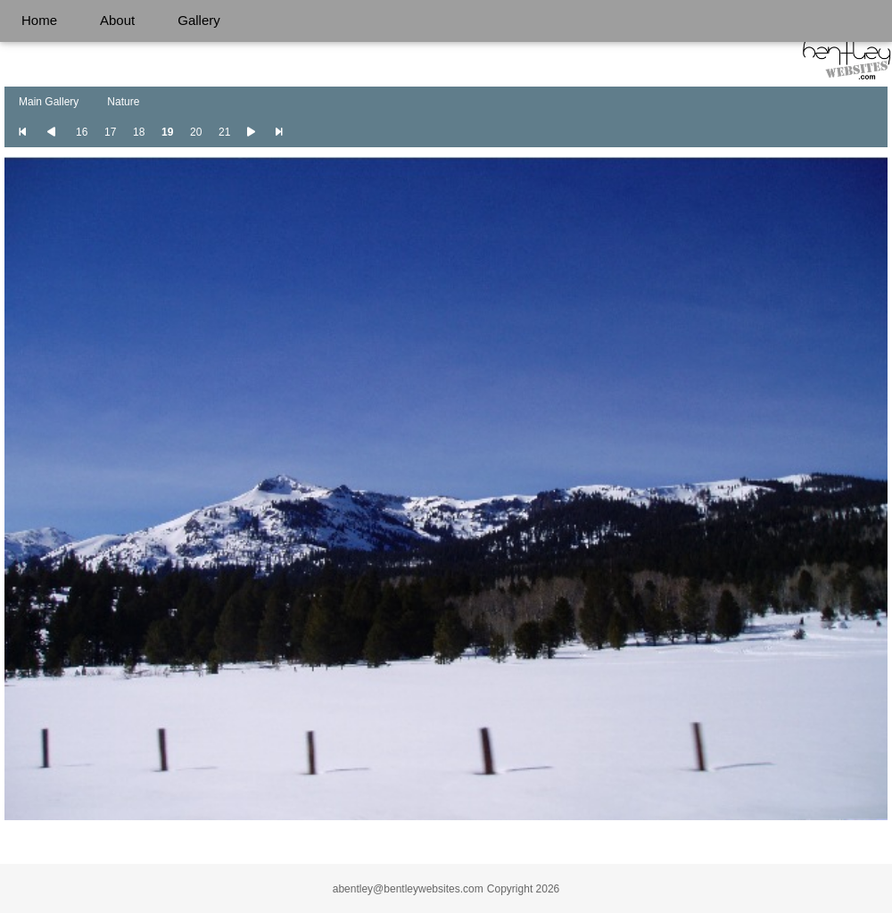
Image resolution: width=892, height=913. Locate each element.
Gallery (199, 20)
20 (196, 132)
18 (139, 132)
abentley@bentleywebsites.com (408, 889)
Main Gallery (48, 101)
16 (81, 132)
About (117, 20)
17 (110, 132)
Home (39, 20)
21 (224, 132)
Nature (123, 101)
